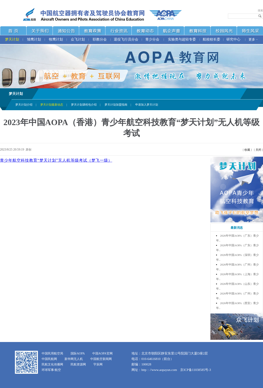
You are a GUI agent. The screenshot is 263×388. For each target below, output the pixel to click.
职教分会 (100, 39)
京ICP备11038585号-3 (195, 370)
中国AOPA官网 (102, 353)
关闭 (258, 149)
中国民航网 (49, 359)
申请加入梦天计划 (146, 104)
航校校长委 (211, 39)
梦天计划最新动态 (51, 104)
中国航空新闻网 (101, 359)
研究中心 (233, 39)
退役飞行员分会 (126, 39)
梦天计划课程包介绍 (84, 104)
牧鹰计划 (56, 39)
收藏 (247, 149)
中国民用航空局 (52, 353)
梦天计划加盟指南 (116, 104)
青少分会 (152, 39)
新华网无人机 (73, 359)
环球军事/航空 (51, 370)
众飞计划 (78, 39)
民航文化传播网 (52, 364)
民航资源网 (78, 364)
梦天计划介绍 (23, 104)
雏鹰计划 (34, 39)
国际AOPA (78, 353)
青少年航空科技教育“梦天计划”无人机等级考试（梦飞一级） (56, 160)
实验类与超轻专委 (182, 39)
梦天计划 (12, 39)
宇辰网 (98, 364)
